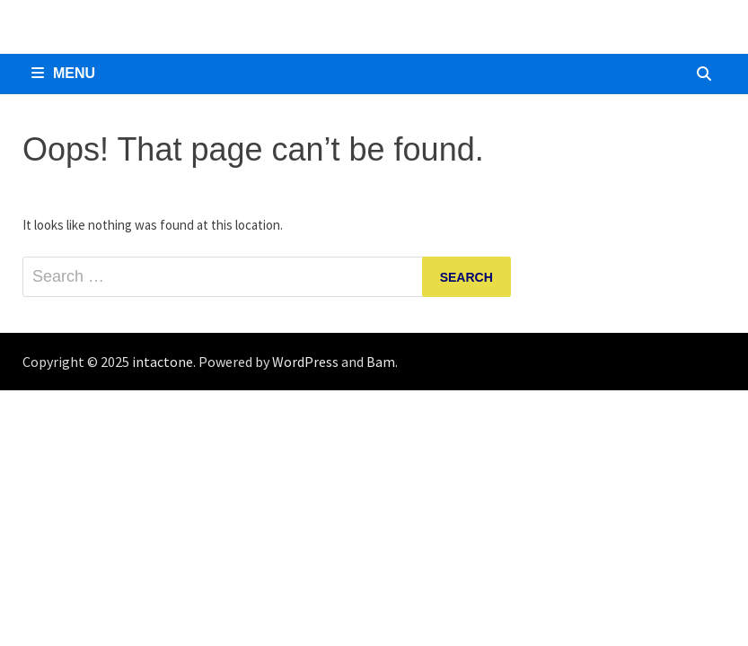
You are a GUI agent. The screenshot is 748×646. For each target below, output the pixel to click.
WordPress (305, 362)
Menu (63, 73)
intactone (162, 362)
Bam (380, 362)
